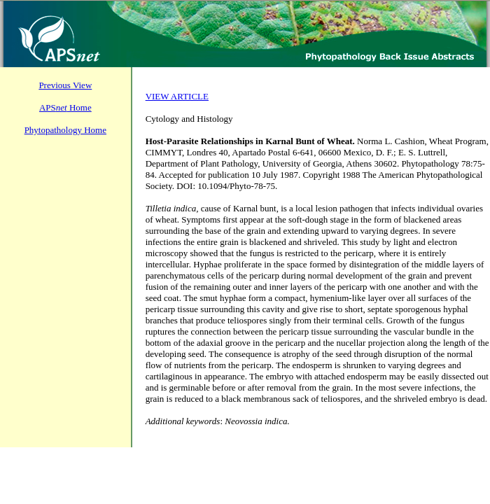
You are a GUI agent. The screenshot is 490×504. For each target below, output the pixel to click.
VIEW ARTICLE (177, 96)
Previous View (65, 85)
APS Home (65, 107)
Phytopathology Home (65, 130)
